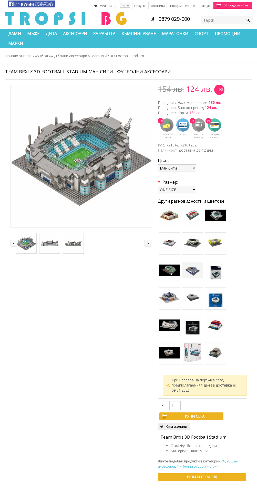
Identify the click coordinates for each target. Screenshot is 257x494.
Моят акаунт (202, 6)
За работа (104, 33)
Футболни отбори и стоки (198, 466)
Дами (14, 33)
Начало (11, 55)
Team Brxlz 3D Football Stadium (117, 55)
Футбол (41, 55)
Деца (51, 33)
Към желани (176, 426)
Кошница (157, 6)
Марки (15, 43)
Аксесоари (75, 33)
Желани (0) (108, 6)
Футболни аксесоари (69, 55)
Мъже (33, 33)
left (14, 243)
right (148, 243)
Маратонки (175, 33)
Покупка (140, 6)
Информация (179, 6)
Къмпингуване (138, 33)
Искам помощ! (202, 477)
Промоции (227, 33)
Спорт (201, 33)
